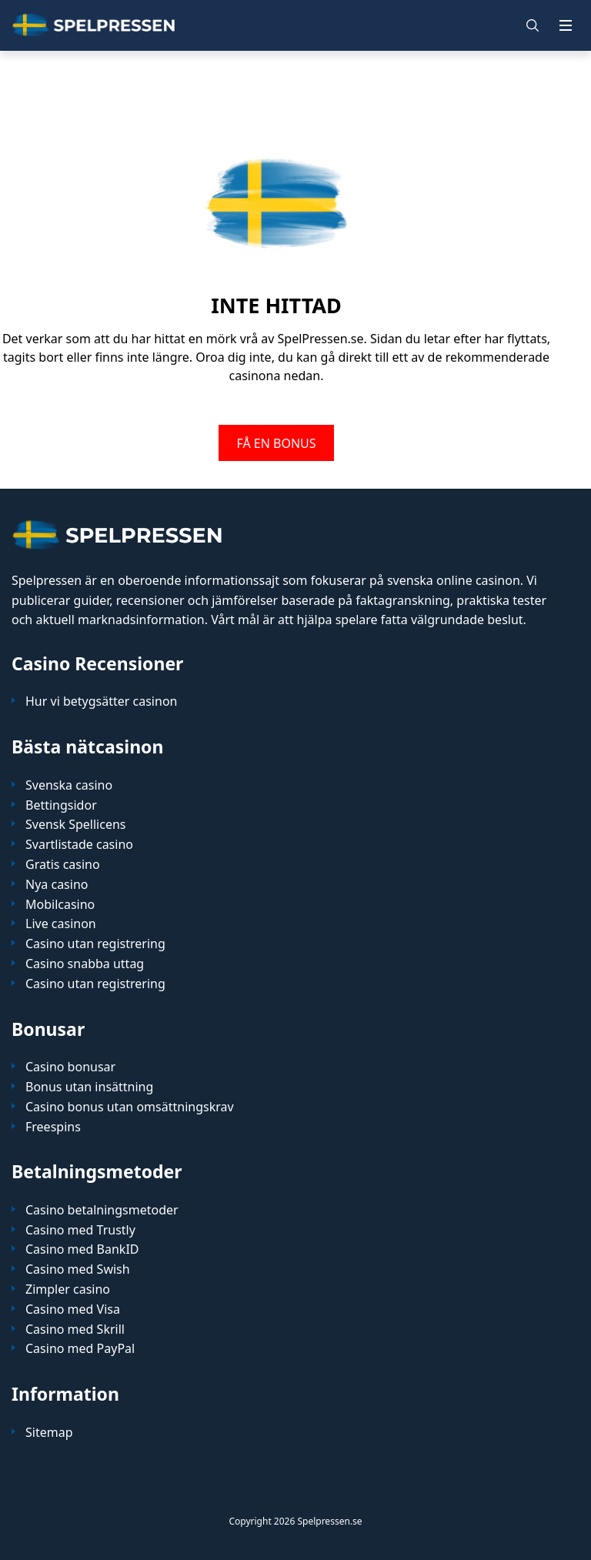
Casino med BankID (82, 1249)
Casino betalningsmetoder (102, 1210)
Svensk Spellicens (75, 825)
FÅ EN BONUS (276, 442)
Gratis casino (62, 865)
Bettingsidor (61, 805)
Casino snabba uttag (84, 964)
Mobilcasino (60, 905)
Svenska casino (68, 785)
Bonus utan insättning (89, 1087)
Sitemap (49, 1433)
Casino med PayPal (80, 1349)
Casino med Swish (77, 1269)
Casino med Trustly (80, 1230)
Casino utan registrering (95, 944)
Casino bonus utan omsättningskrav (129, 1107)
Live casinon (60, 924)
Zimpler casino (67, 1289)
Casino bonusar (70, 1067)
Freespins (53, 1127)
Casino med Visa (72, 1309)
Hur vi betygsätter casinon (101, 701)
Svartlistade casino (79, 845)
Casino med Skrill (75, 1329)
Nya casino (56, 885)
